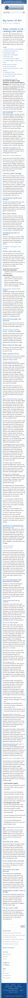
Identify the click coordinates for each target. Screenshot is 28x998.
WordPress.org (6, 977)
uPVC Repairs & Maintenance (10, 990)
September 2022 (7, 954)
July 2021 (5, 958)
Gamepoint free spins (9, 76)
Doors (19, 985)
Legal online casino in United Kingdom (13, 49)
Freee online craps (8, 56)
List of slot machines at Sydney (11, 58)
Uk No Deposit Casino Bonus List (11, 941)
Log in (4, 971)
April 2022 (5, 956)
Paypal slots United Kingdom (11, 55)
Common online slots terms (11, 51)
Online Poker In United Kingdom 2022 (12, 155)
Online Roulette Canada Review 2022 (12, 933)
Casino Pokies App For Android (10, 944)
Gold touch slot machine (10, 66)
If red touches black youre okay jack (13, 74)
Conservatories (8, 986)
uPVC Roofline (18, 986)
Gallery (21, 990)
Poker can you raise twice (10, 64)
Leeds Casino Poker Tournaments (11, 329)
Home (7, 985)
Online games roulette (9, 53)
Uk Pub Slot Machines (8, 546)
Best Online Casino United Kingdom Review (13, 758)
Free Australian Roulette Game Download (13, 939)
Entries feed (6, 973)
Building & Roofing (13, 988)
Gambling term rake (9, 72)
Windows (13, 985)
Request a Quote (13, 992)
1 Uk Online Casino (7, 548)
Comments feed (7, 975)
